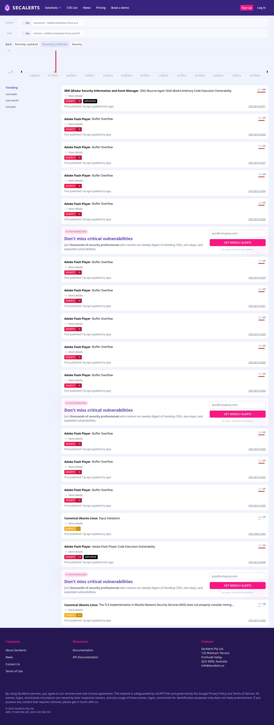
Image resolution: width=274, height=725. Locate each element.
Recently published (54, 44)
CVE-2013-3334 (257, 191)
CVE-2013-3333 (257, 277)
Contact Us (13, 664)
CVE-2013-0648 (257, 562)
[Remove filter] (23, 23)
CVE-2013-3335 (257, 505)
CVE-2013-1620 (257, 620)
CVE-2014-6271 (257, 106)
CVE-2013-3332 (257, 477)
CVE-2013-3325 (257, 362)
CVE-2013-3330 (257, 134)
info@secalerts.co (212, 665)
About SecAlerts (16, 650)
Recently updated (26, 44)
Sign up (247, 8)
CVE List (72, 8)
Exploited (90, 101)
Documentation (83, 650)
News (87, 8)
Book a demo (120, 8)
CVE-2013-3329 (257, 334)
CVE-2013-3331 (257, 306)
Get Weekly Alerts (237, 243)
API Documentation (85, 657)
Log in (261, 8)
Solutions (53, 8)
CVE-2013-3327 (257, 162)
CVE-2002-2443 (257, 534)
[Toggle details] (73, 96)
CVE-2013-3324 (257, 390)
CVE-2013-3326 (257, 449)
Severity (77, 44)
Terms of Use (14, 671)
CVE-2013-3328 (257, 219)
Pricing (101, 8)
